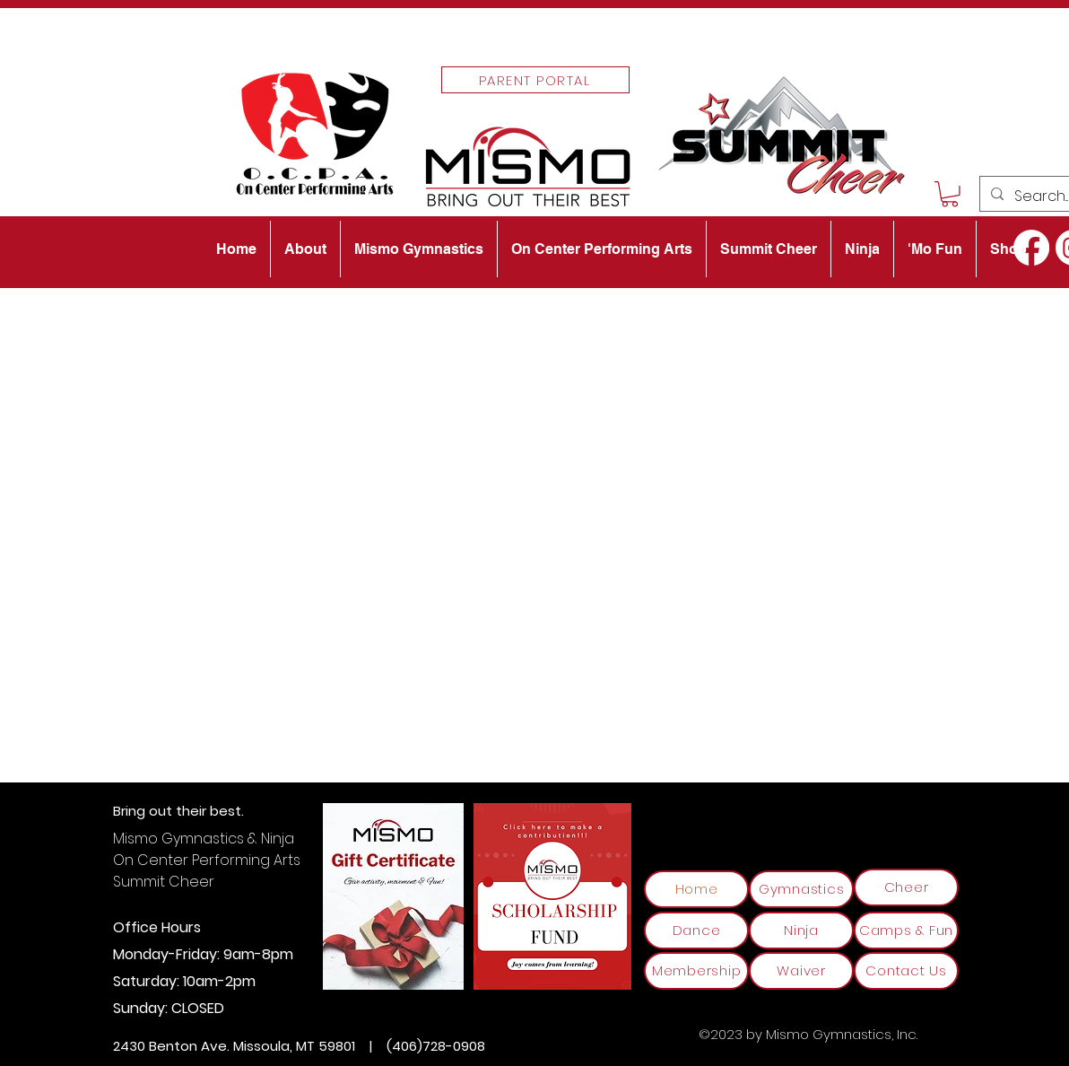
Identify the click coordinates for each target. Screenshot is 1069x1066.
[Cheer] (906, 887)
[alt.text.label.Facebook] (1031, 248)
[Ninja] (801, 930)
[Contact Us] (906, 971)
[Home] (696, 889)
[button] (949, 194)
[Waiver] (801, 971)
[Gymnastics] (801, 889)
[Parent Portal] (535, 79)
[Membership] (696, 971)
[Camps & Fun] (906, 930)
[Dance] (696, 930)
